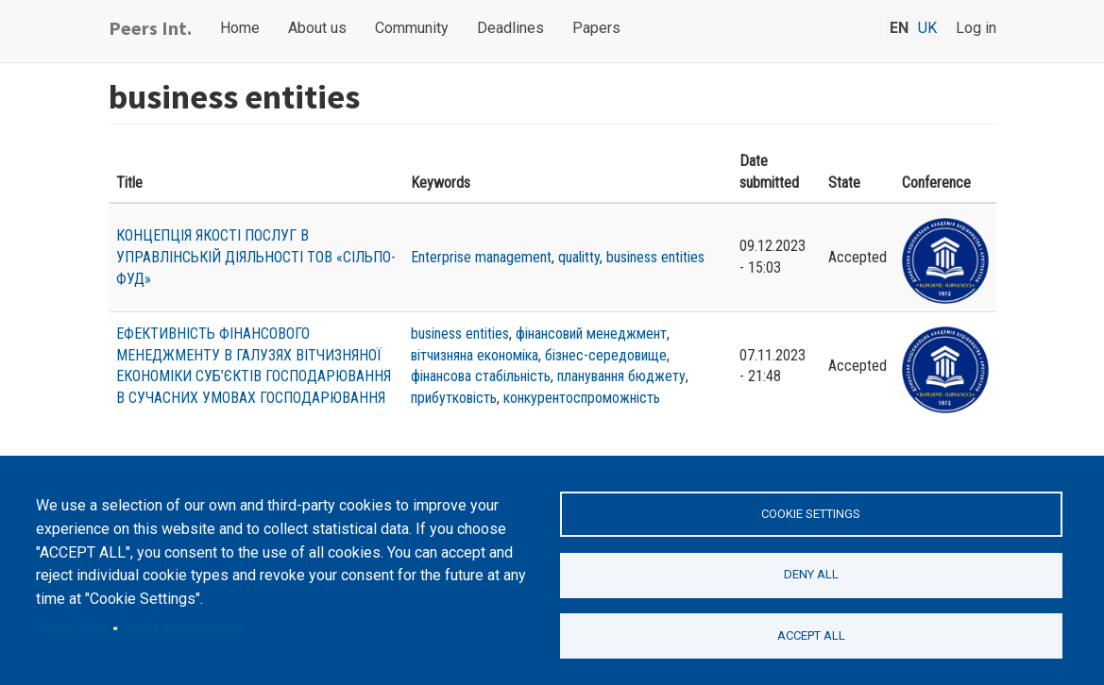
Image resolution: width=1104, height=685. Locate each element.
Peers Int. (150, 28)
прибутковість (454, 398)
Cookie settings (810, 514)
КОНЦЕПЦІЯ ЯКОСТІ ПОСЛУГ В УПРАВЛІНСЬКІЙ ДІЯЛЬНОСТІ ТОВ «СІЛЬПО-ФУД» (256, 257)
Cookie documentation (183, 627)
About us (317, 28)
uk (927, 28)
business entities (655, 257)
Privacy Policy (72, 627)
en (899, 28)
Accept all (811, 635)
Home (240, 28)
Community (412, 28)
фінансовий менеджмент (591, 333)
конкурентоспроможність (581, 398)
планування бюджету (621, 376)
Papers (596, 28)
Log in (976, 28)
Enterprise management (481, 257)
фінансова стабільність (481, 376)
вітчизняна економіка (474, 355)
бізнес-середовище (606, 355)
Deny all (811, 574)
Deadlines (510, 28)
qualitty (579, 257)
